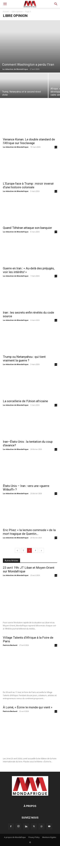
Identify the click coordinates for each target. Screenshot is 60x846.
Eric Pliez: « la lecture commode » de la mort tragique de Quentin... (29, 532)
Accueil (6, 11)
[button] (5, 4)
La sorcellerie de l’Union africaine (25, 401)
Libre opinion (17, 11)
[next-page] (41, 550)
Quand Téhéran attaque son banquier (27, 228)
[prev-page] (17, 550)
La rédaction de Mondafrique (15, 69)
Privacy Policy (34, 837)
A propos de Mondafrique (15, 837)
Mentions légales (49, 837)
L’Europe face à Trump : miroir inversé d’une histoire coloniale (28, 185)
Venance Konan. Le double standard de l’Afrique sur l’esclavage (29, 141)
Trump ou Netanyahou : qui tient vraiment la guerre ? (24, 358)
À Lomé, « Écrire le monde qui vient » (27, 707)
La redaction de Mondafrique (15, 538)
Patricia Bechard (10, 645)
